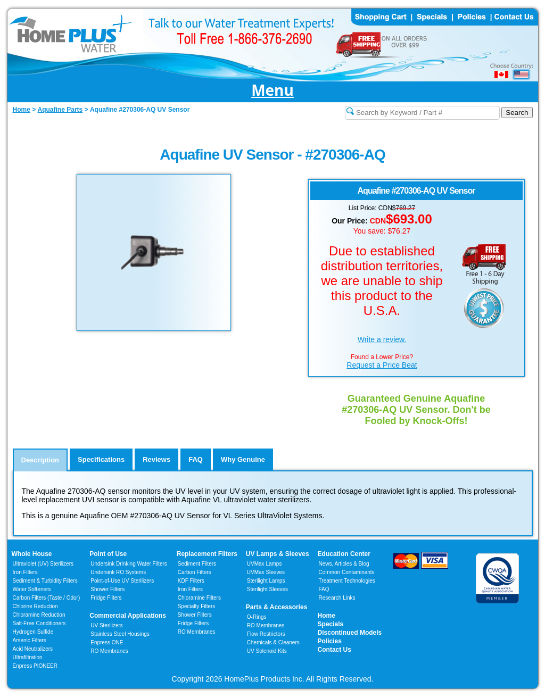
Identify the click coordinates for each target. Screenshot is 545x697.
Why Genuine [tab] (243, 459)
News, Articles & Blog (344, 564)
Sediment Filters (197, 564)
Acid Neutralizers (33, 649)
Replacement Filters (207, 554)
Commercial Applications (127, 615)
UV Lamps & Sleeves (277, 554)
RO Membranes (109, 651)
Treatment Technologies (347, 581)
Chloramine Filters (199, 598)
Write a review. (382, 339)
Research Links (337, 598)
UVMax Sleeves (266, 572)
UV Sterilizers (106, 625)
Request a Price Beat (381, 365)
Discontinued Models (350, 632)
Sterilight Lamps (266, 581)
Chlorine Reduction (35, 606)
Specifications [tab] (101, 459)
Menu (272, 90)
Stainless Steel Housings (120, 634)
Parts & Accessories (277, 607)
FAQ (324, 589)
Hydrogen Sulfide (33, 632)
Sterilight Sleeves (267, 589)
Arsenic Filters (29, 640)
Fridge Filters (105, 598)
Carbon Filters (46, 598)
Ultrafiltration (28, 657)
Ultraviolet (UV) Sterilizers (43, 564)
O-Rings (257, 617)
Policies (330, 641)
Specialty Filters (197, 606)
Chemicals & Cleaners (273, 642)
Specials (331, 624)
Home (326, 615)
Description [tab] (40, 460)
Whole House (32, 554)
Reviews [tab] (156, 459)
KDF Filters (191, 581)
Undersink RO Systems (118, 572)
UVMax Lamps (264, 564)
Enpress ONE (106, 642)
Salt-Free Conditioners (39, 623)
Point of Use (108, 554)
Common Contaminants (347, 572)
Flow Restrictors (266, 634)
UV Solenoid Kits (267, 651)
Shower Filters (107, 589)
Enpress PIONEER (35, 666)
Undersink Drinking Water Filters (128, 564)
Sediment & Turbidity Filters (45, 581)
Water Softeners (32, 589)
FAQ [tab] (195, 459)
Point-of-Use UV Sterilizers (122, 581)
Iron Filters (25, 572)
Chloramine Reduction (39, 615)
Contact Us (334, 649)
